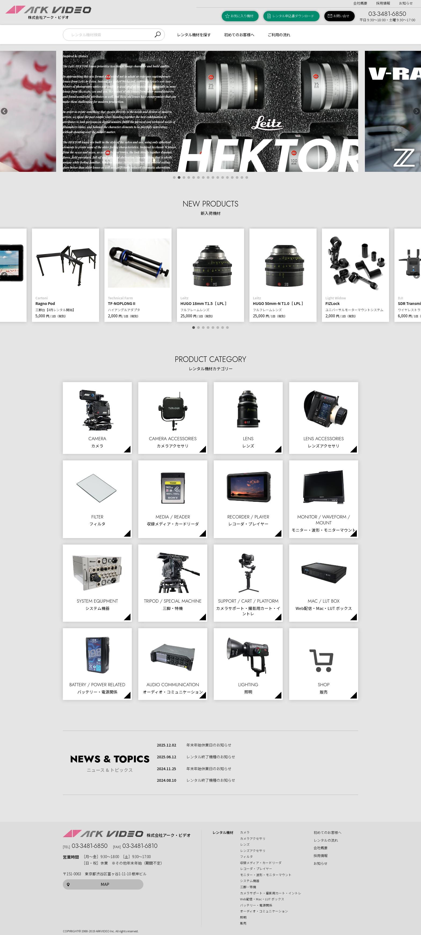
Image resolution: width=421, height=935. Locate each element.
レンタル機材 (222, 832)
